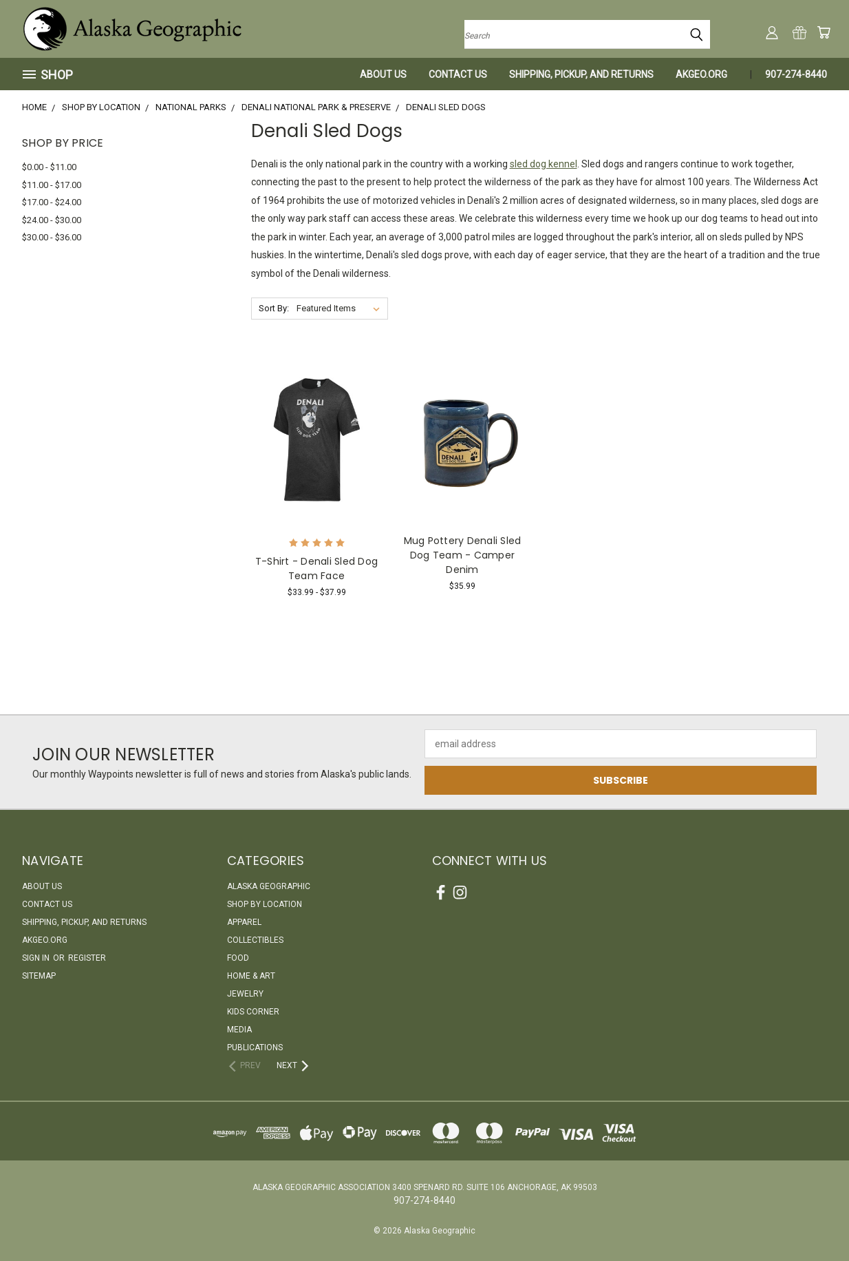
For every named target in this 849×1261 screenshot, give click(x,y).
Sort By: (274, 308)
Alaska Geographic (268, 886)
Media (239, 1029)
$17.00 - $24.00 (51, 202)
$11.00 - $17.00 (51, 185)
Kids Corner (253, 1012)
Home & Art (251, 976)
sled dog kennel (543, 163)
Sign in (37, 958)
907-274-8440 (796, 74)
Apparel (244, 922)
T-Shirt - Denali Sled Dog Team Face (316, 568)
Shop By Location (264, 904)
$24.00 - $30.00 (51, 220)
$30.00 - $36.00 (51, 237)
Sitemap (39, 976)
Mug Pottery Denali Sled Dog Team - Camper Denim (463, 555)
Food (238, 958)
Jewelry (245, 994)
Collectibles (255, 940)
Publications (255, 1047)
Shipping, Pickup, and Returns (581, 74)
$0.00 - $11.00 (49, 167)
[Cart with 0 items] (823, 32)
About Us (383, 74)
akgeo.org (701, 74)
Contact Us (458, 74)
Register (87, 958)
